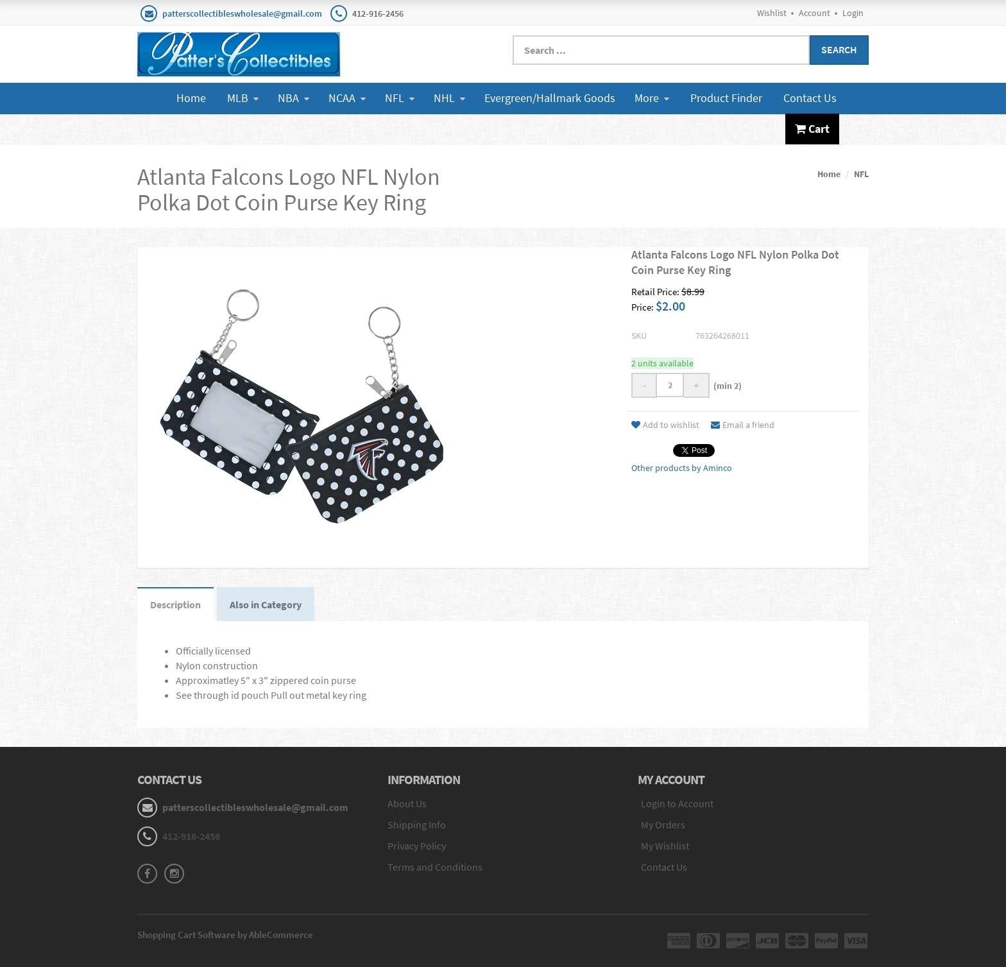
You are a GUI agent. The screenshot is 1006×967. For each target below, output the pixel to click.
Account (814, 13)
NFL (399, 97)
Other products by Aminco (681, 468)
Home (191, 97)
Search (839, 49)
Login (853, 13)
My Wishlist (665, 845)
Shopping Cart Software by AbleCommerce (225, 934)
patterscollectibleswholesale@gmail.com (242, 13)
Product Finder (726, 97)
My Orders (663, 824)
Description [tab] (175, 604)
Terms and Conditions (435, 866)
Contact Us (810, 97)
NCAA (347, 97)
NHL (449, 97)
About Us (407, 803)
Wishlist (772, 13)
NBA (293, 97)
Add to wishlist (665, 425)
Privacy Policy (417, 845)
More (652, 97)
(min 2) (726, 385)
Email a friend (742, 425)
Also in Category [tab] (266, 604)
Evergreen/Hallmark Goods (549, 97)
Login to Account (677, 803)
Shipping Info (417, 824)
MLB (243, 97)
